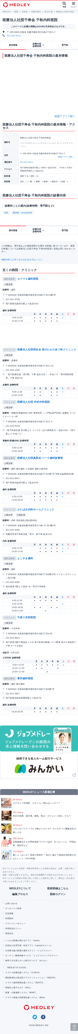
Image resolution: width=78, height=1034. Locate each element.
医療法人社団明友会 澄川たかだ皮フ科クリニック (46, 349)
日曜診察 (21, 515)
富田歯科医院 (25, 678)
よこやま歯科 (25, 558)
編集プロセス (20, 894)
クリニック (9, 350)
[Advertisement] (40, 335)
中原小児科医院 (26, 617)
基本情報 (13, 45)
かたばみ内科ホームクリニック (35, 509)
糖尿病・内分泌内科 (22, 212)
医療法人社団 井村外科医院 (33, 402)
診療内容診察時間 (37, 45)
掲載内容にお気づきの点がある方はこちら (21, 259)
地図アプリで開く (64, 116)
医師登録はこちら (57, 888)
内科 (6, 212)
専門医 (65, 45)
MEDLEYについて (20, 888)
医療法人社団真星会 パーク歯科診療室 (40, 458)
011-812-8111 (14, 35)
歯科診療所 (9, 279)
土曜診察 (8, 284)
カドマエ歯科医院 (27, 278)
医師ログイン (58, 894)
